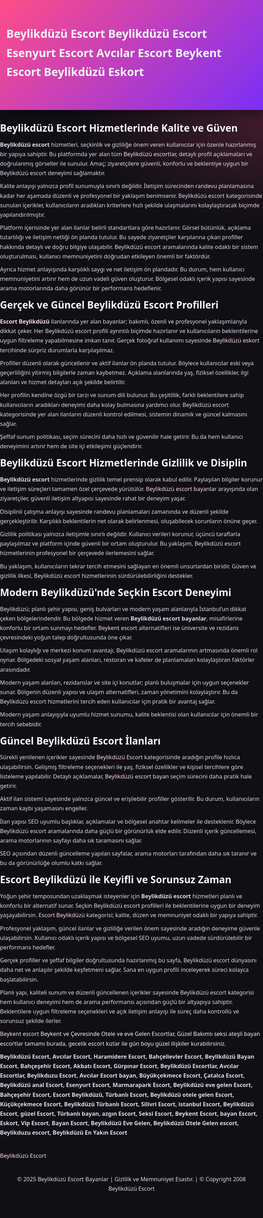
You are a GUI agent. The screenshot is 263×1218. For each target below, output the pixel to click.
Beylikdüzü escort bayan (137, 776)
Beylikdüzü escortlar (150, 154)
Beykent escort (117, 628)
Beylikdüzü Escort (120, 757)
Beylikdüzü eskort (236, 340)
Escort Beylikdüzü (25, 321)
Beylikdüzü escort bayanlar (181, 489)
